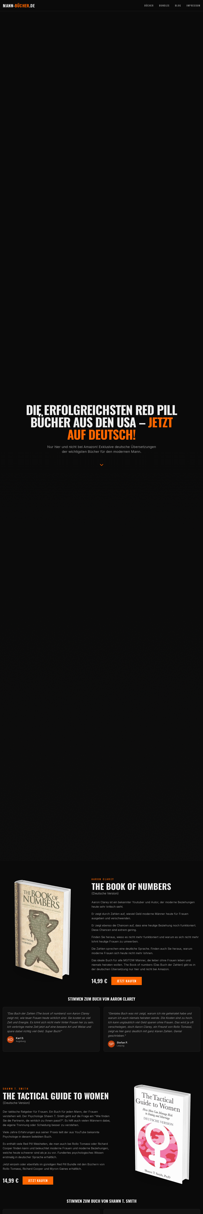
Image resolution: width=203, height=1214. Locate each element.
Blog (178, 5)
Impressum (193, 5)
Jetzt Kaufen (126, 981)
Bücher (149, 5)
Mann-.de (19, 5)
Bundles (164, 5)
